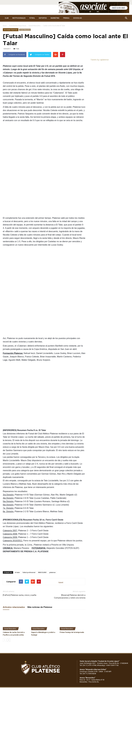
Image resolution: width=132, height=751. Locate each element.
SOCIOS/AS (77, 18)
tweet (61, 582)
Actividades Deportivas (17, 26)
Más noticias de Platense (39, 607)
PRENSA (66, 18)
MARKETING (55, 18)
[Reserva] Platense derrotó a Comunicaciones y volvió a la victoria (69, 596)
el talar (17, 572)
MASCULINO (42, 572)
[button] (126, 18)
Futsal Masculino (35, 26)
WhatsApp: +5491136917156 (107, 665)
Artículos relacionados (14, 607)
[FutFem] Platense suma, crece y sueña (19, 595)
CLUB (7, 18)
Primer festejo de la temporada (72, 632)
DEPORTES (43, 18)
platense (52, 572)
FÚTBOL (32, 18)
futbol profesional (29, 572)
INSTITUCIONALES (19, 18)
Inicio (5, 26)
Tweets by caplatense (99, 59)
